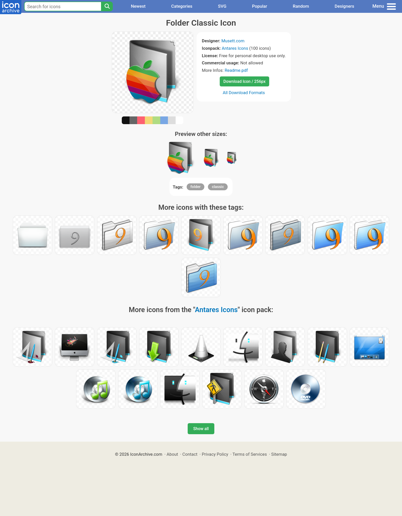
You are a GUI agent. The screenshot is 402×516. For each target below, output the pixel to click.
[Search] (107, 6)
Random (301, 6)
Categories (182, 6)
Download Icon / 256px (244, 81)
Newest (138, 6)
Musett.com (232, 40)
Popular (259, 6)
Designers (344, 6)
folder (195, 186)
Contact (189, 454)
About (172, 454)
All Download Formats (244, 92)
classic (218, 186)
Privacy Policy (215, 454)
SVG (222, 6)
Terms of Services (250, 454)
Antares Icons (235, 48)
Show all (201, 428)
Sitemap (279, 454)
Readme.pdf (236, 70)
